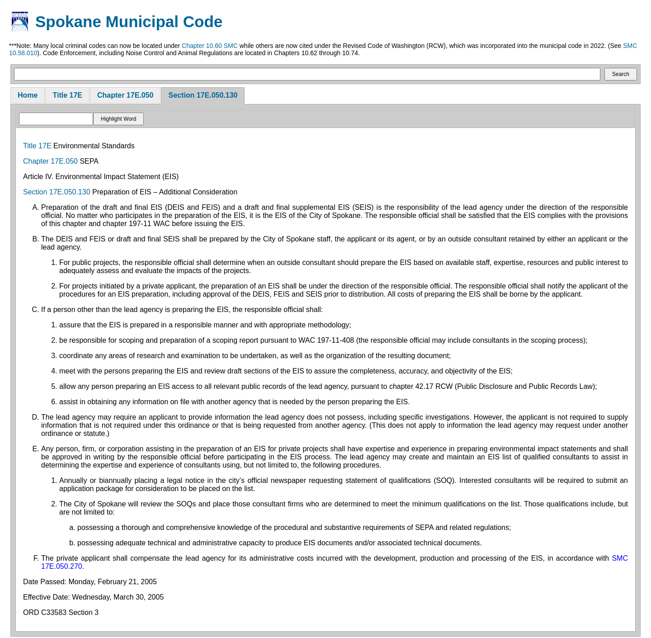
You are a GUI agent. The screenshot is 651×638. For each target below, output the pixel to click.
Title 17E (67, 95)
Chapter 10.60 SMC (210, 45)
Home (28, 95)
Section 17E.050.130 (202, 95)
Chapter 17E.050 (125, 95)
